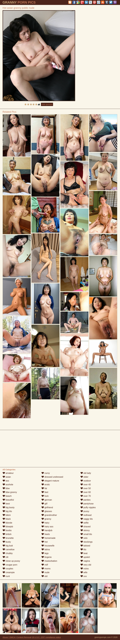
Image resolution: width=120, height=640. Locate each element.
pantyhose (87, 503)
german (46, 500)
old (44, 576)
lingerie (46, 557)
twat (84, 553)
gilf (44, 503)
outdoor (85, 481)
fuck (45, 496)
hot (44, 542)
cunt (6, 576)
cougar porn (10, 565)
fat (44, 488)
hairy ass (47, 526)
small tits (86, 534)
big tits (7, 511)
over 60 (85, 492)
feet (44, 492)
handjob (46, 530)
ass (6, 481)
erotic (45, 484)
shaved (85, 526)
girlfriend (47, 507)
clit (5, 557)
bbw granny (10, 492)
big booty (8, 507)
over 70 (85, 496)
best (6, 503)
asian (7, 477)
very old (85, 565)
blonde (7, 523)
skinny (85, 530)
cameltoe (8, 549)
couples (8, 568)
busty (7, 542)
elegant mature (50, 481)
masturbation (49, 561)
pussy (84, 511)
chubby (8, 553)
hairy (45, 523)
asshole (8, 484)
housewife (47, 545)
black (7, 519)
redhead (86, 515)
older (84, 477)
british (7, 534)
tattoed (85, 545)
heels (45, 534)
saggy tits (86, 519)
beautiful (8, 500)
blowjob (8, 526)
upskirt (85, 557)
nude (45, 572)
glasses (46, 511)
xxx (83, 576)
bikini (7, 515)
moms (45, 568)
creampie (9, 572)
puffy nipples (88, 507)
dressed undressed (52, 477)
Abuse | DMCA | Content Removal (17, 637)
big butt (8, 545)
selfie (84, 523)
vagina (85, 561)
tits (83, 549)
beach (7, 496)
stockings (86, 542)
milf (44, 565)
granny (46, 519)
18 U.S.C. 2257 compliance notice (46, 637)
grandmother (49, 515)
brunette (8, 538)
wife (83, 572)
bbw (6, 488)
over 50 (85, 488)
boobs (7, 530)
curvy (45, 473)
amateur (8, 473)
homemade (48, 538)
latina (45, 549)
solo (84, 538)
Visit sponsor (47, 104)
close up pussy (11, 561)
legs (45, 553)
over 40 (85, 484)
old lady (85, 473)
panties (85, 500)
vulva (84, 568)
